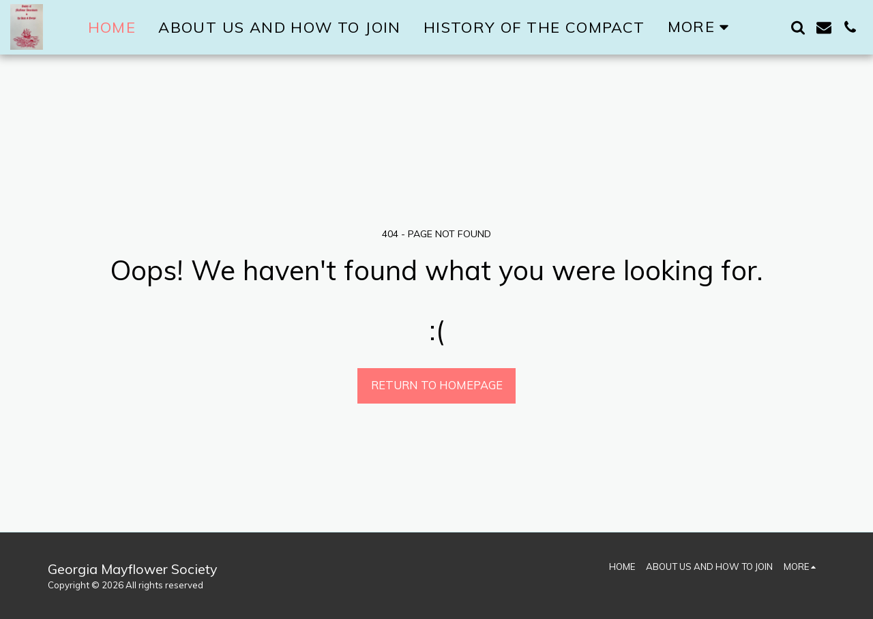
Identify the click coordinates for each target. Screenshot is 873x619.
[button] (798, 27)
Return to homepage (437, 385)
